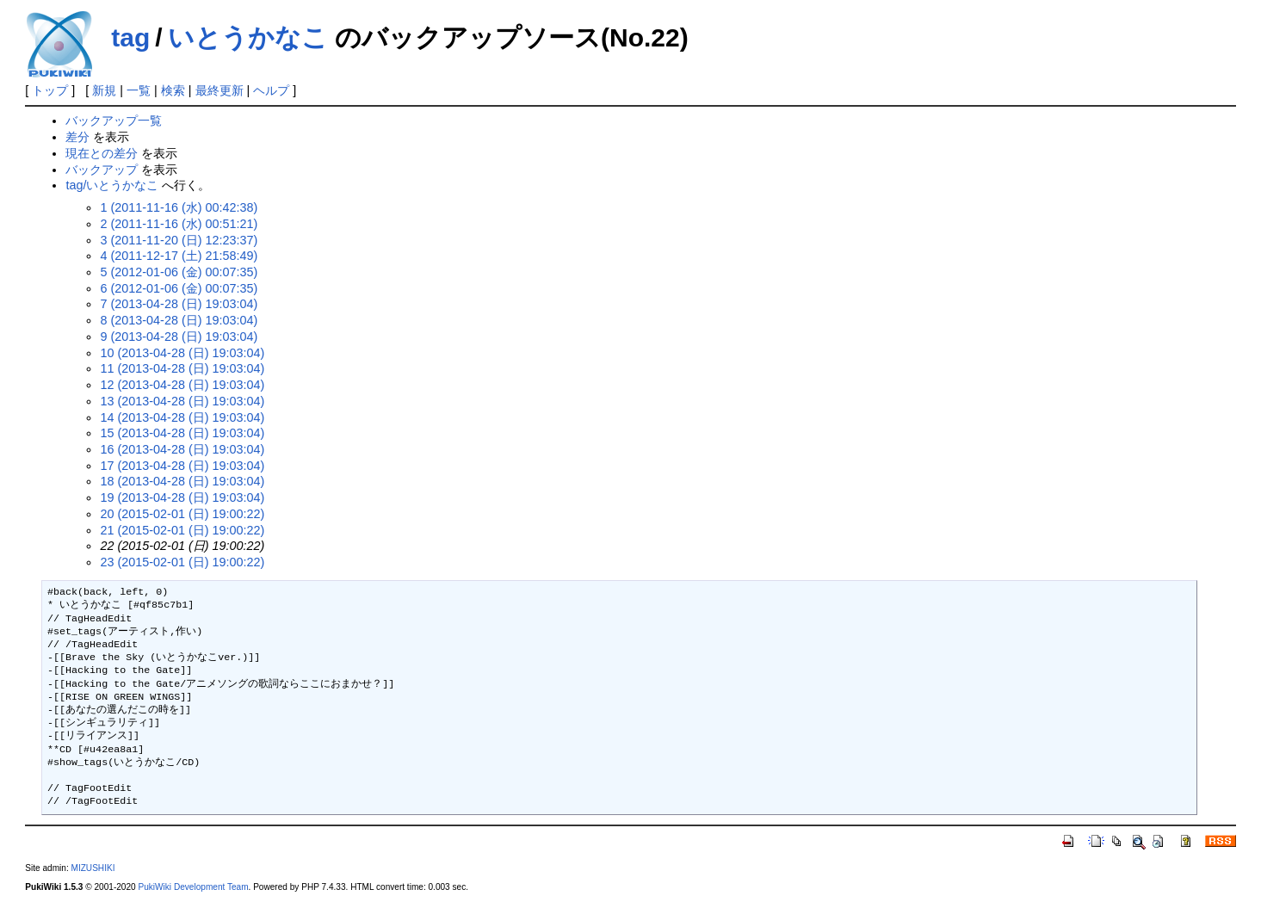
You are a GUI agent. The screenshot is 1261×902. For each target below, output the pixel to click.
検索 (173, 90)
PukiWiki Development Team (193, 887)
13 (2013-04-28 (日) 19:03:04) (182, 401)
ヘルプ (271, 90)
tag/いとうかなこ (111, 185)
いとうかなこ (248, 37)
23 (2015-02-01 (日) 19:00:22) (182, 562)
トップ (50, 90)
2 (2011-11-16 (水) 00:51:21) (178, 224)
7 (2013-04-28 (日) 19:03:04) (178, 304)
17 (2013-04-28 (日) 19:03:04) (182, 466)
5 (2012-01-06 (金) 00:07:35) (178, 272)
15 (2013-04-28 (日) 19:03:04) (182, 433)
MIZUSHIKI (93, 868)
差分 (77, 137)
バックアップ (101, 169)
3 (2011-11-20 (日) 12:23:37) (178, 240)
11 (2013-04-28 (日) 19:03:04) (182, 368)
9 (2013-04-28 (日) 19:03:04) (178, 336)
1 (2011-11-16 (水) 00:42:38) (178, 207)
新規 (104, 90)
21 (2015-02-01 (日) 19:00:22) (182, 530)
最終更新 (219, 90)
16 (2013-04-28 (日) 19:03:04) (182, 449)
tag (130, 37)
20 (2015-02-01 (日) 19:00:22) (182, 514)
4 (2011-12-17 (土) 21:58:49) (178, 256)
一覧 (139, 90)
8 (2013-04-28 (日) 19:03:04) (178, 320)
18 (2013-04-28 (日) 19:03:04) (182, 481)
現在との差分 (101, 153)
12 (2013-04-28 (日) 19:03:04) (182, 385)
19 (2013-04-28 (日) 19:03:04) (182, 497)
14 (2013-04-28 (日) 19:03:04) (182, 417)
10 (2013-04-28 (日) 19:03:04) (182, 353)
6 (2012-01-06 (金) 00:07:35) (178, 288)
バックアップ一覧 (113, 120)
